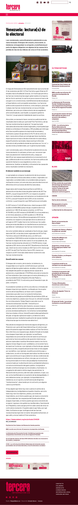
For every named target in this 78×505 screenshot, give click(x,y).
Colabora (59, 486)
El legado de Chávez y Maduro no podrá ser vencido (62, 230)
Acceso (40, 501)
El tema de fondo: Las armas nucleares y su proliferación (62, 302)
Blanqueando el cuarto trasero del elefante (59, 205)
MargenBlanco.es (15, 501)
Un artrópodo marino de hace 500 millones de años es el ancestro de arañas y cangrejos (27, 439)
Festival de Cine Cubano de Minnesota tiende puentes (23, 425)
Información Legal (63, 492)
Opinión (21, 23)
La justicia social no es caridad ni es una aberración (61, 264)
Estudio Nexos (32, 501)
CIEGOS (54, 196)
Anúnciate (60, 488)
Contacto (60, 483)
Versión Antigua (62, 494)
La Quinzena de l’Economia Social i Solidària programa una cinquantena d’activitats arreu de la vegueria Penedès (24, 434)
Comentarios (61, 490)
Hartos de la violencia (59, 200)
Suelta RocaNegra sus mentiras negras (59, 238)
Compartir (12, 453)
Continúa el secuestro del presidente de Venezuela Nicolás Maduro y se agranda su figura (61, 274)
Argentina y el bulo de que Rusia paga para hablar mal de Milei (61, 247)
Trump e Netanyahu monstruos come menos (60, 284)
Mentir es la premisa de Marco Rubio (60, 222)
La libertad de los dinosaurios (62, 210)
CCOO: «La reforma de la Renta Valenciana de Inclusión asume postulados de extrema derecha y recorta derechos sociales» (26, 445)
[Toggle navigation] (7, 14)
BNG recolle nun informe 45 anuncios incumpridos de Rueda (25, 429)
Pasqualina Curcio (11, 23)
